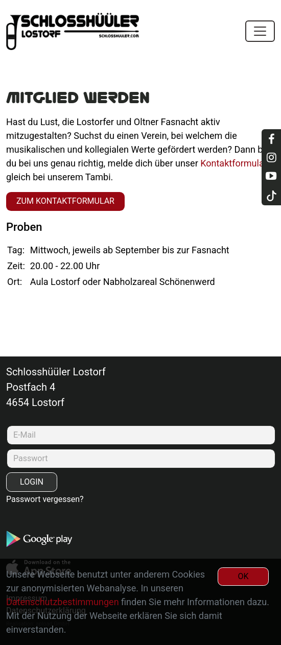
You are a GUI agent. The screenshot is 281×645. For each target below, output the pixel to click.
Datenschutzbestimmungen (62, 601)
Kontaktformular (233, 163)
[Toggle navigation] (260, 31)
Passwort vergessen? (45, 499)
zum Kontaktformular (65, 201)
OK (243, 576)
